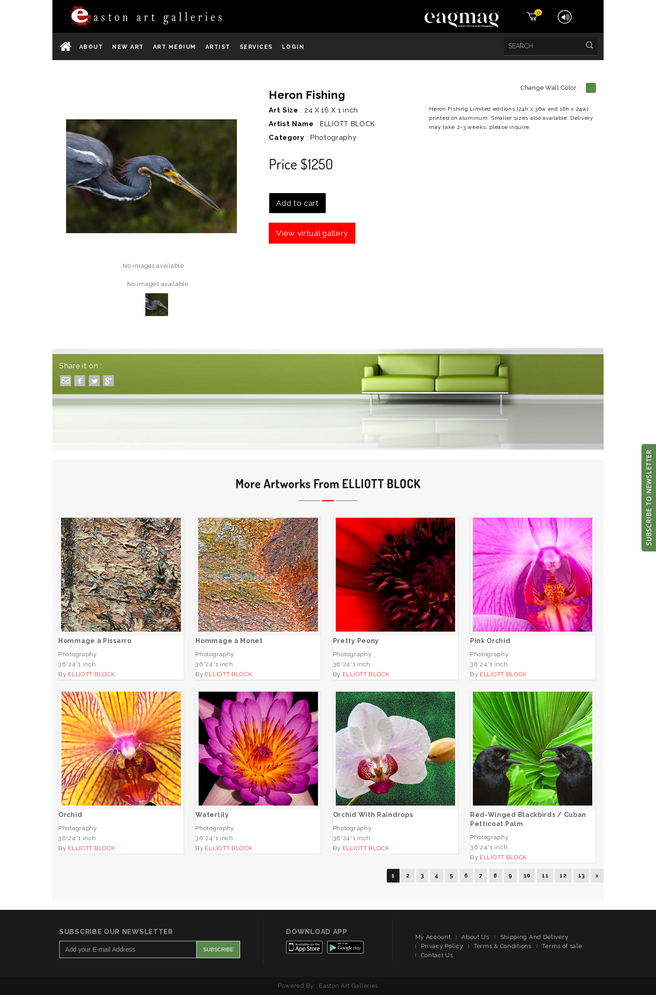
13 (581, 876)
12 (563, 876)
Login (293, 47)
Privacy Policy (442, 946)
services (256, 47)
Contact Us (437, 955)
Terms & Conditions (503, 946)
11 (545, 876)
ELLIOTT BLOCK (347, 124)
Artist (218, 47)
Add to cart (297, 203)
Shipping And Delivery (534, 937)
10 (527, 876)
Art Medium (174, 47)
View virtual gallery (312, 233)
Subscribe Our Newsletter (116, 932)
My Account (433, 937)
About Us (475, 937)
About (91, 47)
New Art (128, 47)
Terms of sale (562, 946)
